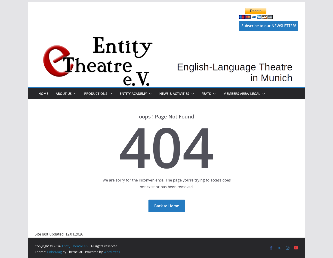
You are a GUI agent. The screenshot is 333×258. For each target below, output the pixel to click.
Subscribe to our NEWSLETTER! (268, 25)
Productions (95, 93)
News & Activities (174, 93)
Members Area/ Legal (241, 93)
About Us (64, 93)
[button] (74, 93)
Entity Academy (133, 93)
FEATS (206, 93)
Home (43, 93)
